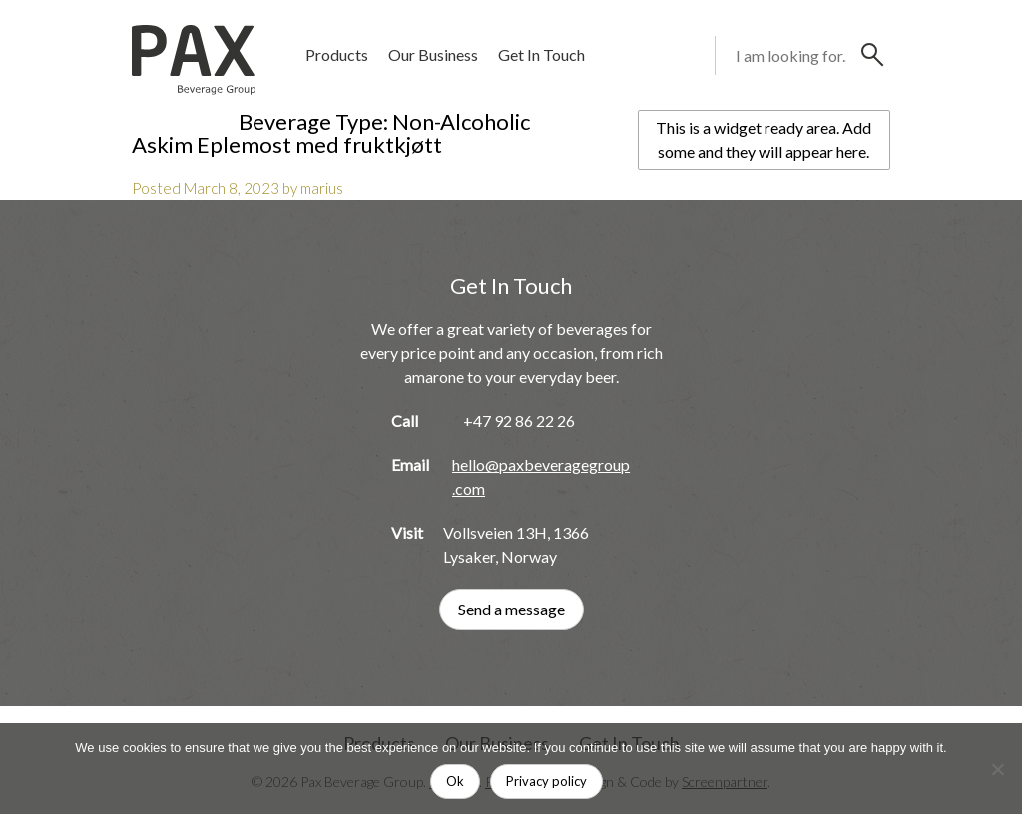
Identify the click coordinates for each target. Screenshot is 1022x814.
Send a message (511, 609)
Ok (455, 781)
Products (336, 54)
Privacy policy (546, 781)
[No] (997, 769)
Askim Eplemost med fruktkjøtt (287, 144)
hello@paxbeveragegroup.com (541, 476)
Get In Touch (541, 54)
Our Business (433, 54)
